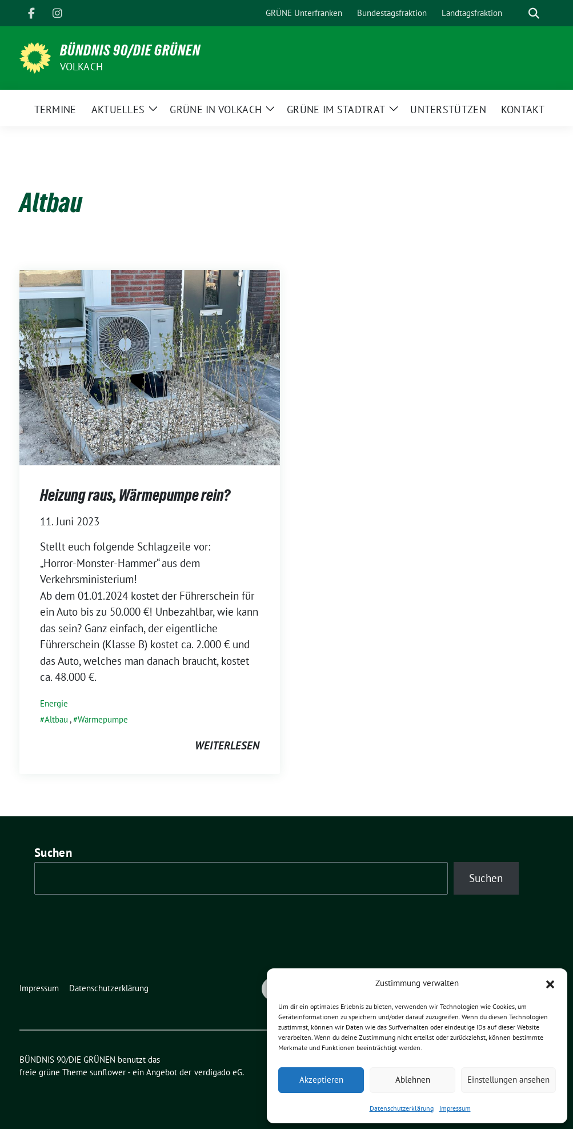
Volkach (81, 66)
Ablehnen (412, 1079)
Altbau (56, 719)
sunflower (108, 1072)
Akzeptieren (321, 1079)
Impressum (455, 1108)
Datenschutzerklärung (402, 1108)
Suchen (53, 852)
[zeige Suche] (534, 13)
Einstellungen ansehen (508, 1079)
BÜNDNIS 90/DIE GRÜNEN (130, 50)
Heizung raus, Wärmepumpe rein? (135, 495)
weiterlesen (227, 745)
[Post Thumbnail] (149, 366)
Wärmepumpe (103, 719)
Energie (54, 703)
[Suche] (517, 13)
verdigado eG (218, 1072)
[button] (550, 983)
